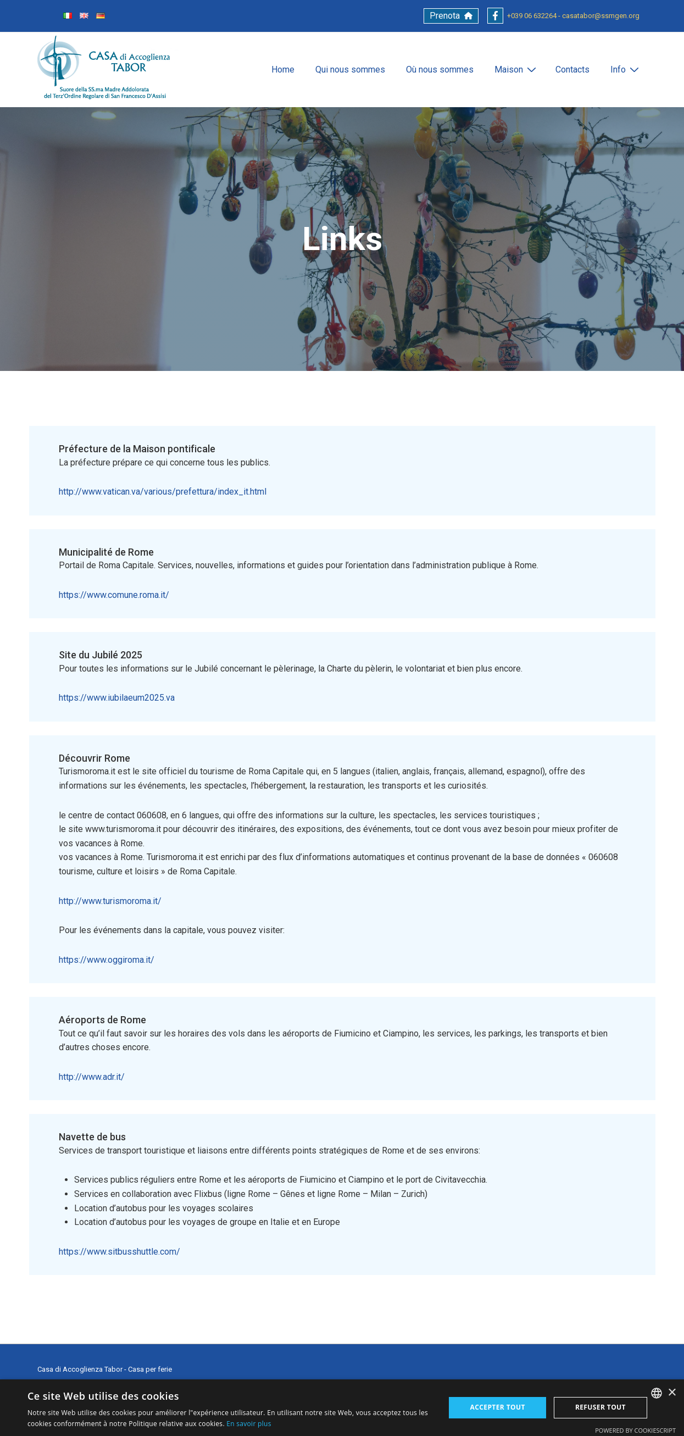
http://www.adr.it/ (92, 1077)
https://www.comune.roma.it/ (114, 595)
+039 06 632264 (532, 16)
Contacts (572, 69)
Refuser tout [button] (600, 1407)
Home (282, 69)
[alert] (342, 1407)
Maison (516, 69)
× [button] (672, 1393)
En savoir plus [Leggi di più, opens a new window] (248, 1423)
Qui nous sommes (350, 69)
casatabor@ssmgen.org (600, 16)
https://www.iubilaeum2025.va (117, 697)
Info (626, 69)
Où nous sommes (440, 69)
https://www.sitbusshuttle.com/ (119, 1251)
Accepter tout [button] (497, 1407)
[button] (451, 16)
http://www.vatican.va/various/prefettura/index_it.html (162, 491)
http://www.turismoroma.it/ (110, 901)
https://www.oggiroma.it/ (106, 960)
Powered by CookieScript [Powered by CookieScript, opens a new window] (635, 1430)
